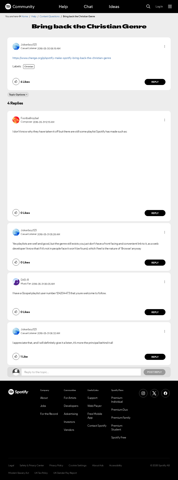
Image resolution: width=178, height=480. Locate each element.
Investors (69, 422)
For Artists (70, 398)
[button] (164, 46)
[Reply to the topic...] (81, 372)
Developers (71, 406)
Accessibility (115, 465)
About (44, 398)
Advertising (71, 414)
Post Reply (154, 372)
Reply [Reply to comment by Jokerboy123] (155, 82)
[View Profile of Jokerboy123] (29, 44)
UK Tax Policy (41, 472)
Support (92, 398)
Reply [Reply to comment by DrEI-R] (155, 312)
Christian (28, 66)
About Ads (98, 465)
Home (24, 16)
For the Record (49, 414)
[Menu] (170, 6)
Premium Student (116, 427)
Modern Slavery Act (18, 472)
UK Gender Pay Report (65, 472)
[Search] (148, 6)
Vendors (69, 430)
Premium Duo (119, 410)
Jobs (43, 406)
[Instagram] (143, 393)
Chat (88, 6)
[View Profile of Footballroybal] (30, 118)
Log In (159, 6)
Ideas (114, 6)
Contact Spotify (97, 425)
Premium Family (121, 418)
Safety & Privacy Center (32, 465)
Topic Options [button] (17, 94)
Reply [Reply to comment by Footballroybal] (155, 213)
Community (19, 7)
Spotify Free (118, 437)
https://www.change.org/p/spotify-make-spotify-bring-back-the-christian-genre (62, 58)
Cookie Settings (78, 465)
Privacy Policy (56, 465)
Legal (11, 465)
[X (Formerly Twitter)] (154, 393)
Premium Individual (117, 400)
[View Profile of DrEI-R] (25, 280)
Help (63, 6)
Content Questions (50, 16)
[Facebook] (165, 393)
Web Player (94, 406)
